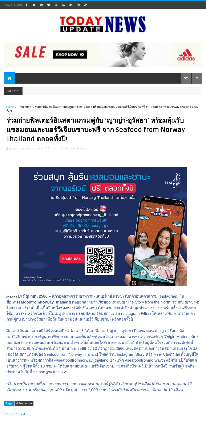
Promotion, (80, 148)
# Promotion (24, 403)
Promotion (24, 107)
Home (10, 107)
